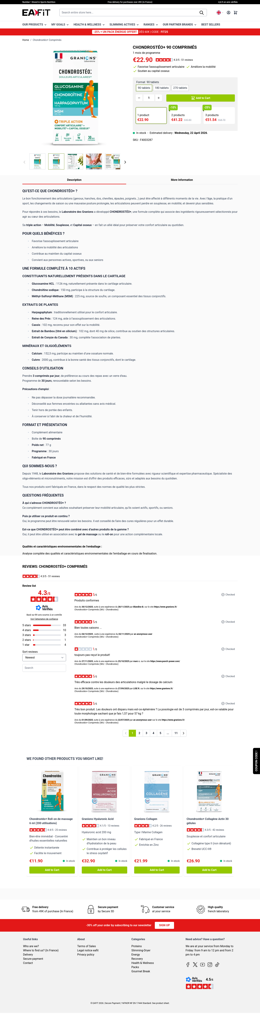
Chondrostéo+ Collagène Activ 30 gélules (208, 821)
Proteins (136, 946)
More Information (182, 180)
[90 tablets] (144, 87)
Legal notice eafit (88, 950)
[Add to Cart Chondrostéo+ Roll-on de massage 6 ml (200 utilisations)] (52, 870)
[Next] (125, 162)
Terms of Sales (86, 946)
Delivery (28, 954)
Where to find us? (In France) (41, 950)
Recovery (137, 958)
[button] (174, 60)
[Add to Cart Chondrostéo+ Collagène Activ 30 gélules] (209, 870)
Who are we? (31, 946)
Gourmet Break (140, 971)
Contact (28, 963)
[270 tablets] (180, 87)
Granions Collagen (145, 819)
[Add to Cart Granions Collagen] (157, 870)
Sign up (164, 925)
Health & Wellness (142, 963)
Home (25, 40)
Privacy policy (85, 954)
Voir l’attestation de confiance (44, 619)
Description (74, 180)
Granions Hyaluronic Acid (98, 819)
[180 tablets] (161, 87)
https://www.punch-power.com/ (165, 661)
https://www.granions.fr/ (165, 607)
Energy (135, 954)
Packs (135, 967)
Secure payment (33, 958)
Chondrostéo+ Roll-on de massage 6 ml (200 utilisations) (51, 821)
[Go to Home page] (36, 13)
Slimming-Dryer (140, 950)
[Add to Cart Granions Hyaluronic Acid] (104, 870)
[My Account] (228, 12)
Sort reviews (30, 651)
